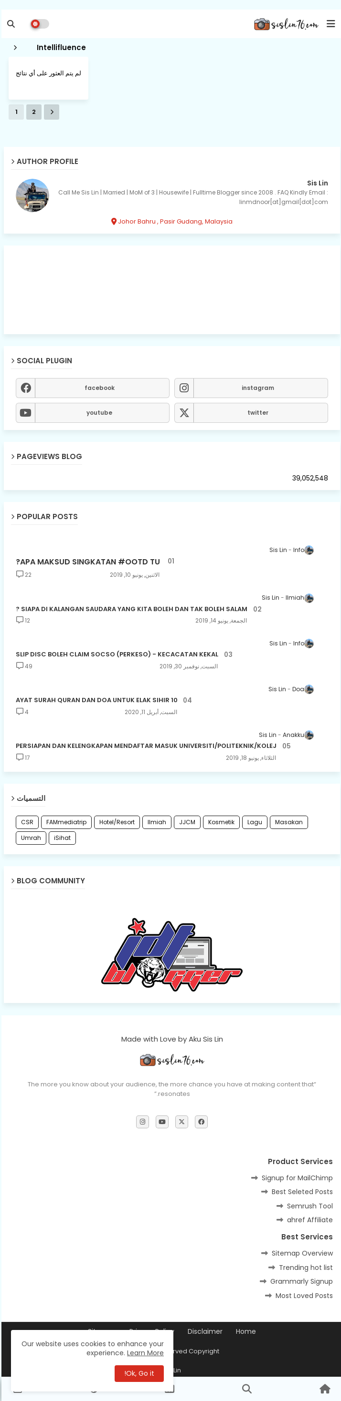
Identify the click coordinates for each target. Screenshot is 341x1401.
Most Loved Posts (302, 1295)
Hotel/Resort (115, 822)
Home (244, 1331)
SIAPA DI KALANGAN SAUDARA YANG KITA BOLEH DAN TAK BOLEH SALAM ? (130, 609)
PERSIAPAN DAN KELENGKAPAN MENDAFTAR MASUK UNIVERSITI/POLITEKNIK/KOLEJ (144, 746)
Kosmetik (220, 822)
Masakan (287, 822)
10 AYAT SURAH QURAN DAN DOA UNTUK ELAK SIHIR (95, 700)
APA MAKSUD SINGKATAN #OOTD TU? (86, 562)
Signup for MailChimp (295, 1178)
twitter (256, 413)
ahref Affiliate (308, 1220)
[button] (9, 23)
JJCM (186, 822)
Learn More (144, 1353)
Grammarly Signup (300, 1281)
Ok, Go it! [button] (138, 1373)
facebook (98, 388)
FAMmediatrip (65, 822)
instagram (256, 388)
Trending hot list (304, 1267)
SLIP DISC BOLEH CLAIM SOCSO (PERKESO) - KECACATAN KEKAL (115, 654)
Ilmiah (155, 822)
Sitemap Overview (300, 1253)
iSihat (61, 838)
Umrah (30, 838)
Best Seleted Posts (300, 1191)
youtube (98, 413)
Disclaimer (203, 1331)
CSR (26, 822)
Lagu (253, 822)
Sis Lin (316, 183)
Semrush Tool (308, 1206)
